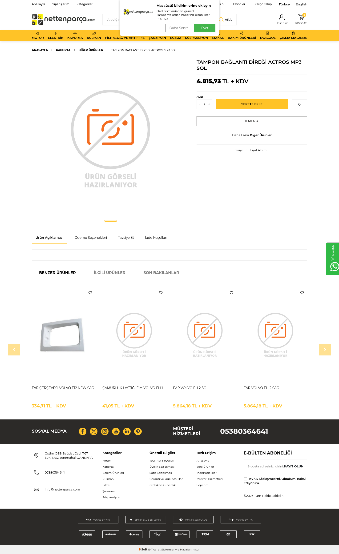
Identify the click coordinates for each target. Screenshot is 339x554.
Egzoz (175, 36)
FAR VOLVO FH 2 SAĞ (261, 388)
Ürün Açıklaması (49, 237)
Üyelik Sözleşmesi (161, 466)
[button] (110, 221)
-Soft (143, 549)
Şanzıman (157, 36)
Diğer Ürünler (90, 50)
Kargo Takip (263, 4)
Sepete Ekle (252, 104)
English (301, 4)
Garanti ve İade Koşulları (166, 479)
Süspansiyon (196, 36)
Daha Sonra (177, 28)
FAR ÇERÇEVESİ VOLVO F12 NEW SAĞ (63, 388)
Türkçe (284, 4)
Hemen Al (252, 121)
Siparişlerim (60, 4)
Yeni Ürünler (205, 466)
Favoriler (239, 4)
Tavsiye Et (240, 150)
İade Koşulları (156, 237)
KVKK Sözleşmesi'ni (264, 479)
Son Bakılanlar (161, 273)
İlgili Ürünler (109, 273)
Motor (38, 36)
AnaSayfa (38, 4)
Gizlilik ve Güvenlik (162, 485)
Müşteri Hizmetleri (210, 479)
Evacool (268, 36)
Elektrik (55, 36)
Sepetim (203, 485)
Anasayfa (40, 50)
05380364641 (244, 431)
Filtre (106, 485)
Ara (225, 19)
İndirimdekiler (207, 472)
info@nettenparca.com (62, 489)
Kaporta (75, 36)
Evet (205, 28)
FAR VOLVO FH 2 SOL (190, 388)
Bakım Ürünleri (242, 36)
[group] (111, 138)
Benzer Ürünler (57, 273)
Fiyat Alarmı (258, 150)
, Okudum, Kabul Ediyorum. (275, 481)
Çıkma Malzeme (293, 36)
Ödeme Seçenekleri (90, 237)
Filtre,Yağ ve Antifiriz (125, 36)
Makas (218, 36)
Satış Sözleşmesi (161, 472)
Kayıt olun (292, 466)
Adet (200, 96)
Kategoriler (84, 4)
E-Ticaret (154, 549)
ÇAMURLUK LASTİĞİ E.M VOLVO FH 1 (132, 388)
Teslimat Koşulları (161, 460)
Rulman (94, 36)
